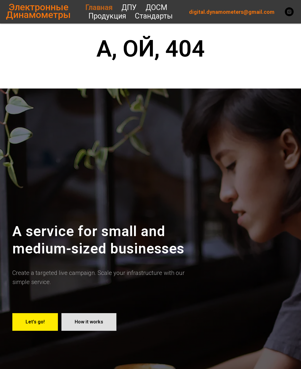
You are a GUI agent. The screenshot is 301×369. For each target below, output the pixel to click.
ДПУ (129, 7)
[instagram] (289, 11)
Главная (99, 7)
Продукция (107, 16)
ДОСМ (156, 7)
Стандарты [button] (154, 16)
